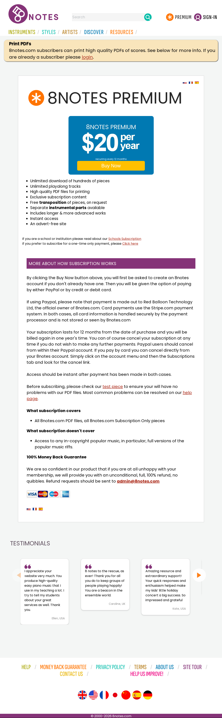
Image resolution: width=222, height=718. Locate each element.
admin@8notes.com (138, 481)
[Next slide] (199, 575)
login (87, 57)
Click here (130, 243)
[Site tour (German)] (148, 695)
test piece (113, 386)
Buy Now (111, 165)
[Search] (148, 17)
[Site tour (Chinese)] (126, 695)
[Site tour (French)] (104, 695)
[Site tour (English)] (82, 695)
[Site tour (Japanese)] (115, 695)
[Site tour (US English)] (93, 695)
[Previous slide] (19, 575)
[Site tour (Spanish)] (137, 695)
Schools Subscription (124, 238)
